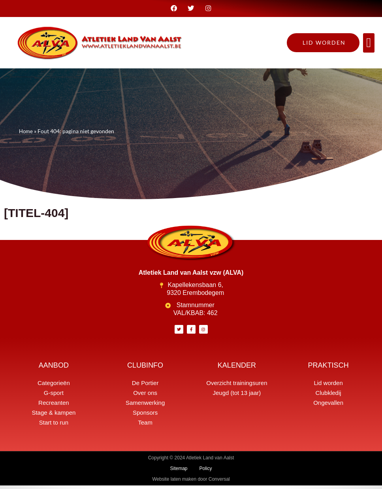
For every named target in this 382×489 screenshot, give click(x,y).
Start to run (53, 426)
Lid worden (328, 386)
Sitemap (178, 472)
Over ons (145, 396)
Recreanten (53, 406)
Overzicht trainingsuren (236, 386)
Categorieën (54, 386)
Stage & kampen (53, 416)
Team (145, 426)
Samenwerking (145, 406)
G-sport (54, 396)
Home (26, 135)
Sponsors (145, 416)
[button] (368, 47)
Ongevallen (328, 406)
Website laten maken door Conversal (191, 482)
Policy (205, 472)
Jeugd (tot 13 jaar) (237, 396)
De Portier (145, 386)
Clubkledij (328, 396)
